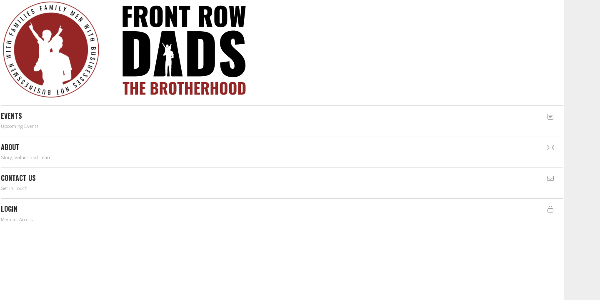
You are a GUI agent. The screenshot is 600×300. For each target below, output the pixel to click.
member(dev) (244, 64)
